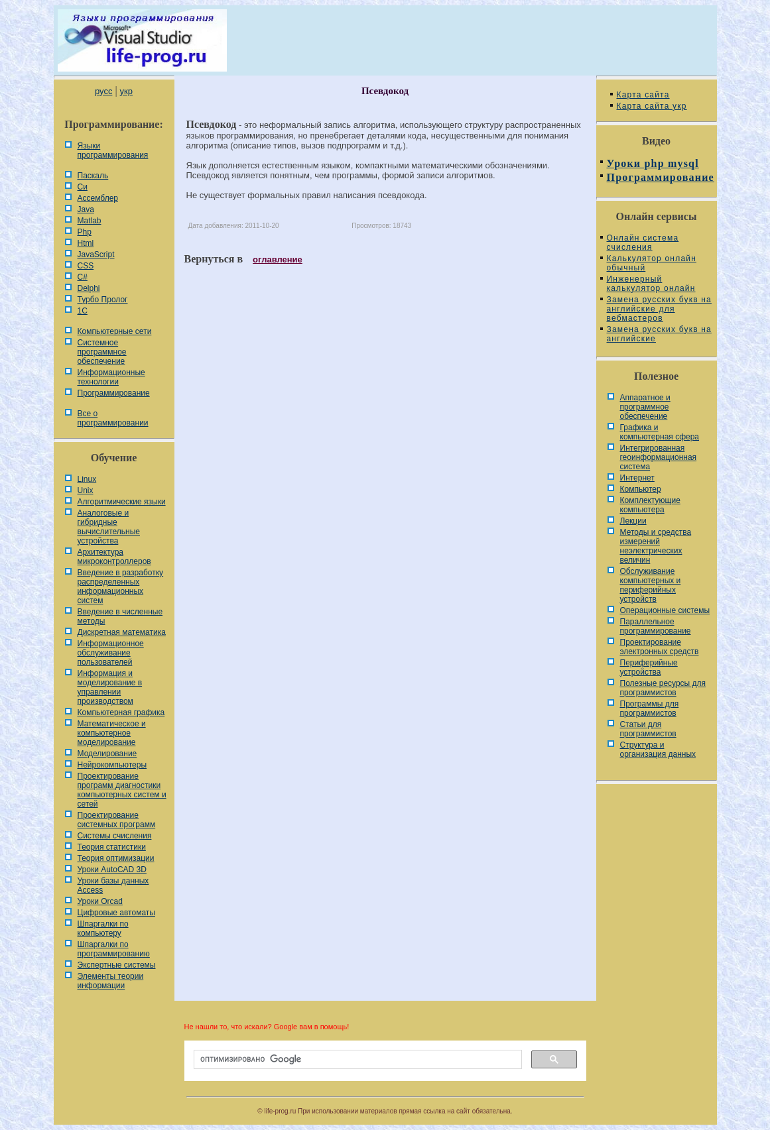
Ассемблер (98, 198)
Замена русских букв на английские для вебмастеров (659, 309)
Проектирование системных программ (117, 820)
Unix (86, 490)
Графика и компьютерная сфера (660, 432)
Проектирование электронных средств (659, 647)
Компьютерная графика (121, 712)
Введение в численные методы (120, 616)
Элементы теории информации (111, 981)
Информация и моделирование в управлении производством (110, 687)
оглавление (277, 259)
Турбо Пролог (103, 299)
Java (86, 209)
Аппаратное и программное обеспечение (645, 407)
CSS (86, 265)
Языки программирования (113, 150)
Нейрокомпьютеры (112, 764)
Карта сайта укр (652, 106)
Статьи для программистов (648, 729)
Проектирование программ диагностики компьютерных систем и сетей (122, 790)
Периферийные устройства (649, 667)
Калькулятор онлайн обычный (652, 263)
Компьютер (640, 489)
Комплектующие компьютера (650, 505)
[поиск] (356, 1060)
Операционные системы (665, 610)
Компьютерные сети (115, 331)
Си (83, 187)
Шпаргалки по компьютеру (103, 928)
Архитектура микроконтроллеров (114, 556)
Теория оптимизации (116, 858)
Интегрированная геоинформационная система (658, 457)
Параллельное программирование (655, 626)
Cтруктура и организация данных (658, 749)
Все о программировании (113, 418)
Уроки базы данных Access (113, 885)
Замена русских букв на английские (659, 334)
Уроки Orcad (100, 901)
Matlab (89, 220)
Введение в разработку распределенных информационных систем (121, 586)
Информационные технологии (111, 377)
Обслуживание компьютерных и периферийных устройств (650, 585)
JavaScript (96, 254)
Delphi (89, 288)
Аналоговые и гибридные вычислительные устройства (109, 526)
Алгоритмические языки (122, 501)
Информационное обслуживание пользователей (111, 653)
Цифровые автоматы (116, 912)
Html (86, 243)
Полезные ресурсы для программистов (663, 688)
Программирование (114, 393)
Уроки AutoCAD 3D (112, 869)
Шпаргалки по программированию (114, 949)
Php (85, 232)
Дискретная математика (122, 632)
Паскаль (93, 175)
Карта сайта (643, 94)
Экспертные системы (117, 965)
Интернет (637, 477)
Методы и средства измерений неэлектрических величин (656, 546)
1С (83, 310)
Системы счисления (115, 835)
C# (83, 277)
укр (126, 91)
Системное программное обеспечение (102, 352)
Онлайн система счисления (643, 242)
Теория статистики (112, 847)
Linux (87, 479)
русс (103, 91)
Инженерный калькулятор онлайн (651, 283)
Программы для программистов (649, 708)
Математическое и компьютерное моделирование (112, 733)
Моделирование (107, 753)
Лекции (633, 521)
